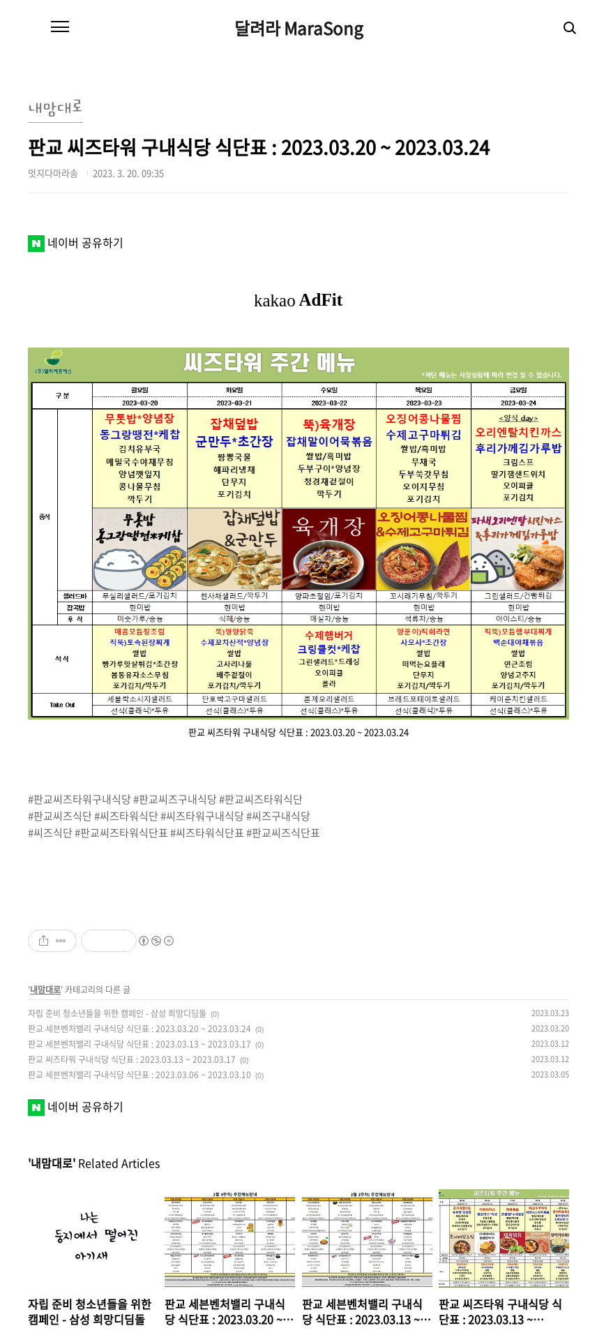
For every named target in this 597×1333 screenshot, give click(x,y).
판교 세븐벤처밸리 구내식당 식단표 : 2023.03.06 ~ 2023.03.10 (139, 1074)
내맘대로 (45, 989)
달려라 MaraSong (298, 28)
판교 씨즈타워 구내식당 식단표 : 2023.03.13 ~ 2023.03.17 (132, 1059)
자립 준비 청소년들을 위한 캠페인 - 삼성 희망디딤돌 (117, 1013)
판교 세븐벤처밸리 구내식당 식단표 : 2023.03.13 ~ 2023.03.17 (139, 1044)
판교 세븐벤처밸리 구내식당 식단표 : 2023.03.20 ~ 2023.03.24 (139, 1028)
